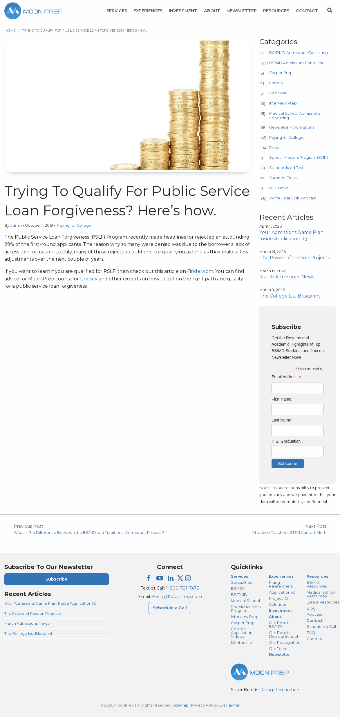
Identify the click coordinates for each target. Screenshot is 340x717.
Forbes (276, 83)
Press (274, 147)
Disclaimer (230, 705)
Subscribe (57, 579)
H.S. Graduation (286, 441)
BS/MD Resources (317, 584)
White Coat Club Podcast (292, 198)
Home (10, 30)
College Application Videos (241, 632)
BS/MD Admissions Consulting (297, 63)
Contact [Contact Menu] (307, 10)
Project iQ (278, 598)
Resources (317, 576)
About (275, 616)
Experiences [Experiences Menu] (147, 10)
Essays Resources (323, 602)
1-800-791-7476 (182, 588)
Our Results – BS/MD (281, 624)
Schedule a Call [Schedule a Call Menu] (170, 607)
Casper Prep (281, 73)
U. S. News (278, 188)
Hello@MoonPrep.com (177, 596)
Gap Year (278, 93)
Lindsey (88, 279)
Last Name (281, 420)
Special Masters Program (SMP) (298, 157)
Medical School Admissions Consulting (294, 115)
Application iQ (282, 592)
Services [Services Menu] (116, 10)
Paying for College (74, 225)
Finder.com (200, 271)
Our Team (278, 648)
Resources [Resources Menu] (276, 10)
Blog (311, 608)
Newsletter (242, 10)
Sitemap (180, 705)
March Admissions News (26, 623)
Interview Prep (283, 103)
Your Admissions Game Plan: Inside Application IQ (50, 603)
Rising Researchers (281, 584)
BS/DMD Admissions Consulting (298, 53)
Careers (314, 638)
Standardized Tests (287, 167)
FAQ (311, 632)
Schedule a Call (321, 626)
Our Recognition (284, 642)
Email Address (286, 377)
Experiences (281, 576)
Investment (183, 10)
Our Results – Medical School (283, 634)
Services (239, 576)
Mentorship (241, 642)
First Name (281, 399)
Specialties (241, 582)
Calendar (277, 604)
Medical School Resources (321, 594)
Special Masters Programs (246, 608)
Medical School (245, 600)
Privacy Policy (204, 705)
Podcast (314, 614)
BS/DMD (239, 594)
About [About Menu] (212, 10)
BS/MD (237, 588)
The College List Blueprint (28, 633)
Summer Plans (282, 178)
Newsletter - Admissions (291, 127)
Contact (315, 620)
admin (16, 225)
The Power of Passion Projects (32, 613)
